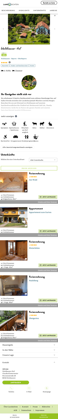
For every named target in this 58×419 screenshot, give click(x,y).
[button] (43, 160)
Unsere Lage (29, 355)
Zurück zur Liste (49, 3)
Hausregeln (29, 344)
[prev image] (3, 29)
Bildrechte (46, 406)
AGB (16, 410)
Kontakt (29, 362)
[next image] (54, 29)
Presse (35, 406)
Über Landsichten (11, 406)
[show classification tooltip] (10, 62)
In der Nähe (29, 349)
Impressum (39, 410)
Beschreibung (8, 11)
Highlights (24, 11)
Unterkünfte (39, 11)
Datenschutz (26, 410)
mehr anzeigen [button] (9, 116)
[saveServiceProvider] (54, 15)
